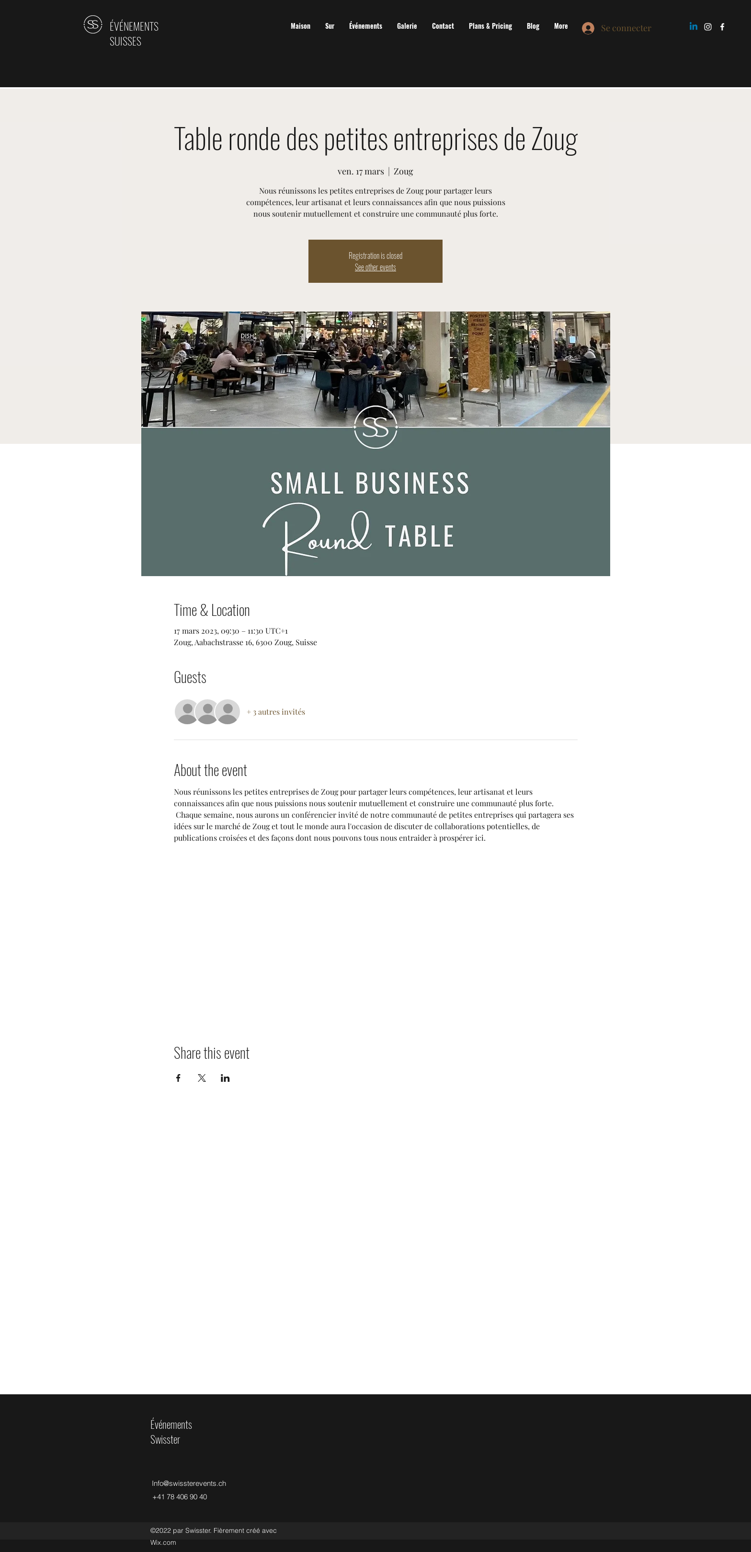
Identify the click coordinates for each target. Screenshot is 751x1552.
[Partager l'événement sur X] (201, 1078)
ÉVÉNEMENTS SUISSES (134, 33)
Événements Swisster (171, 1431)
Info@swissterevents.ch (189, 1483)
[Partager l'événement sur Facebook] (178, 1078)
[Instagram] (708, 27)
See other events (375, 267)
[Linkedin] (693, 27)
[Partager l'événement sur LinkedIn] (225, 1078)
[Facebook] (722, 27)
